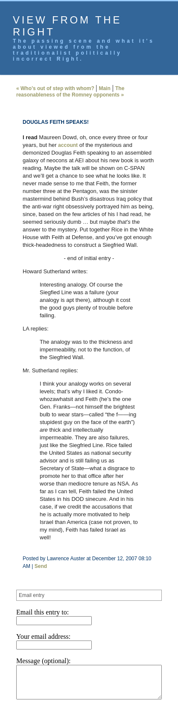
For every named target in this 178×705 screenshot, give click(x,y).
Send (20, 512)
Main (96, 88)
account (43, 145)
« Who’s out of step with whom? (47, 88)
